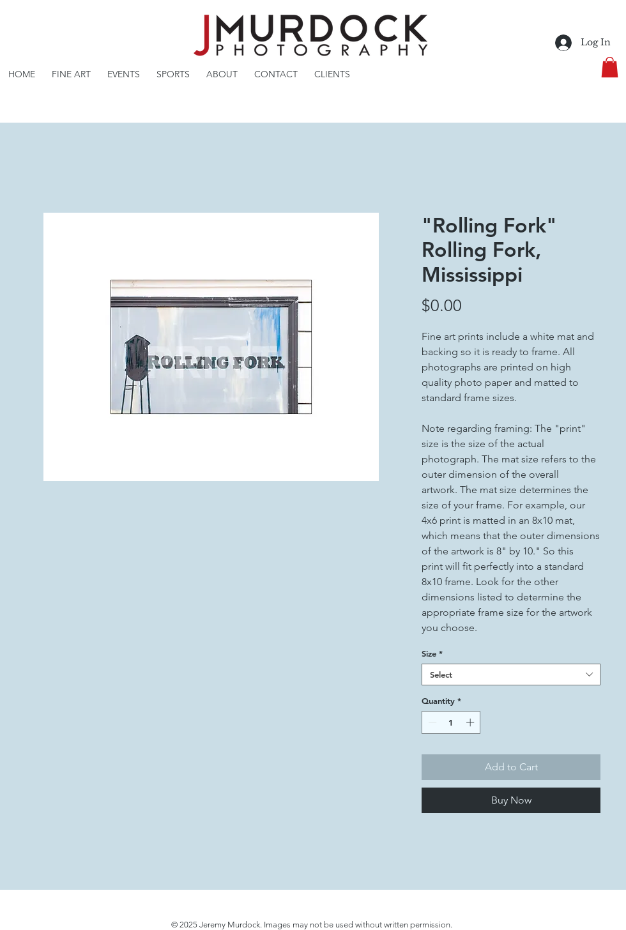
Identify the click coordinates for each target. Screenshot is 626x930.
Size (432, 653)
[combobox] (511, 674)
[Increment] (471, 722)
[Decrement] (431, 722)
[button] (609, 67)
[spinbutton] (451, 722)
